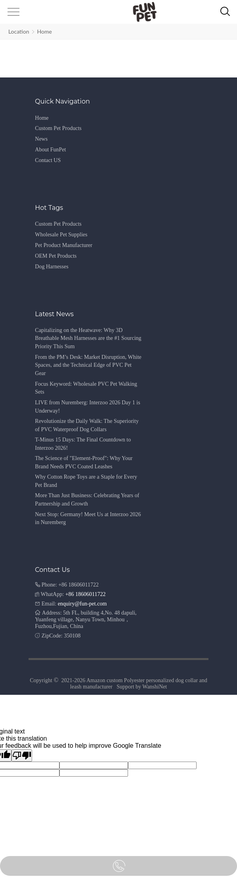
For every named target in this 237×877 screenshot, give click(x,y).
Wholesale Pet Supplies (61, 235)
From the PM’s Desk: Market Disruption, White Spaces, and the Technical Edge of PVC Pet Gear (88, 365)
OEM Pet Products (55, 256)
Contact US (48, 160)
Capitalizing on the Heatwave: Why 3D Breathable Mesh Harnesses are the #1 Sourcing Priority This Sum (88, 338)
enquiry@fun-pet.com (82, 604)
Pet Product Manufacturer (63, 245)
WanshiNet (154, 687)
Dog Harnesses (51, 267)
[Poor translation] (21, 755)
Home (44, 31)
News (41, 139)
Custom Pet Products (58, 128)
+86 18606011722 (85, 594)
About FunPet (50, 150)
